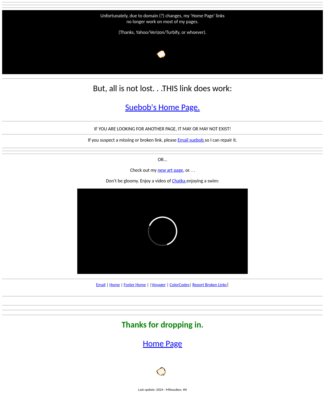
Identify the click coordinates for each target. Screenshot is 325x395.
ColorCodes (179, 284)
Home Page (162, 343)
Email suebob (191, 140)
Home (114, 284)
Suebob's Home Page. (162, 107)
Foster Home (135, 284)
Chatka (179, 181)
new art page (170, 170)
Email (101, 284)
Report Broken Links (209, 284)
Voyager (159, 284)
